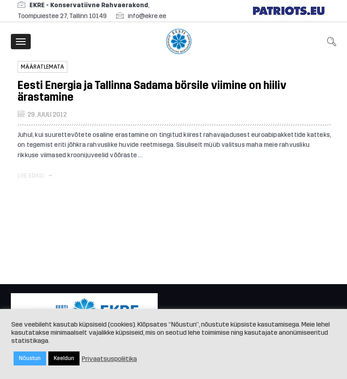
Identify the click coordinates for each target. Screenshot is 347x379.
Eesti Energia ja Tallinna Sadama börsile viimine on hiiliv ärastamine (152, 91)
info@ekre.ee (147, 16)
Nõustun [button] (30, 358)
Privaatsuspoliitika (109, 359)
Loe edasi (35, 176)
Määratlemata (42, 67)
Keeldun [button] (64, 358)
